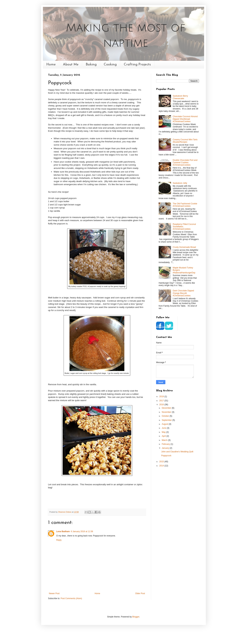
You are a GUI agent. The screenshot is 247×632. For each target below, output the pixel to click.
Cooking (110, 64)
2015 (161, 461)
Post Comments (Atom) (71, 598)
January (166, 448)
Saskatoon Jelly (180, 183)
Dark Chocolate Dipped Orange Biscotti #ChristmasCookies (183, 293)
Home (51, 64)
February (166, 444)
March (165, 440)
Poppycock (166, 455)
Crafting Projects (137, 64)
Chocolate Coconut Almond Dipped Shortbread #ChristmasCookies (185, 119)
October (166, 416)
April (164, 436)
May (164, 432)
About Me (71, 64)
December (167, 408)
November (167, 412)
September (167, 420)
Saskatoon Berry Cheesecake (180, 97)
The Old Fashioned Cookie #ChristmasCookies (185, 204)
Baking (91, 64)
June (164, 428)
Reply (59, 540)
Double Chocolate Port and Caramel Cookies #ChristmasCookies (185, 162)
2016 (161, 404)
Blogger (135, 617)
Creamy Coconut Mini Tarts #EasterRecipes (185, 140)
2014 (161, 465)
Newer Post (54, 593)
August (165, 424)
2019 (161, 396)
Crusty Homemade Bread (184, 247)
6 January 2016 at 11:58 (82, 531)
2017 (161, 400)
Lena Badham (63, 531)
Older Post (140, 593)
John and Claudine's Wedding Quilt (177, 451)
